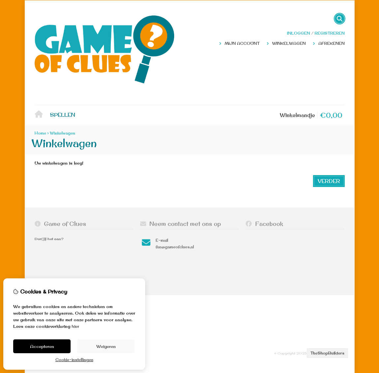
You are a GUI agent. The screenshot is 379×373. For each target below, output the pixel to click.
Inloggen (298, 33)
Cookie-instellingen (74, 359)
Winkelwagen (289, 43)
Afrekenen (331, 43)
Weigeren (106, 346)
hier (75, 326)
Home (41, 115)
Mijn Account (242, 43)
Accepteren (42, 346)
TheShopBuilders (327, 353)
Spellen (62, 114)
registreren (330, 33)
